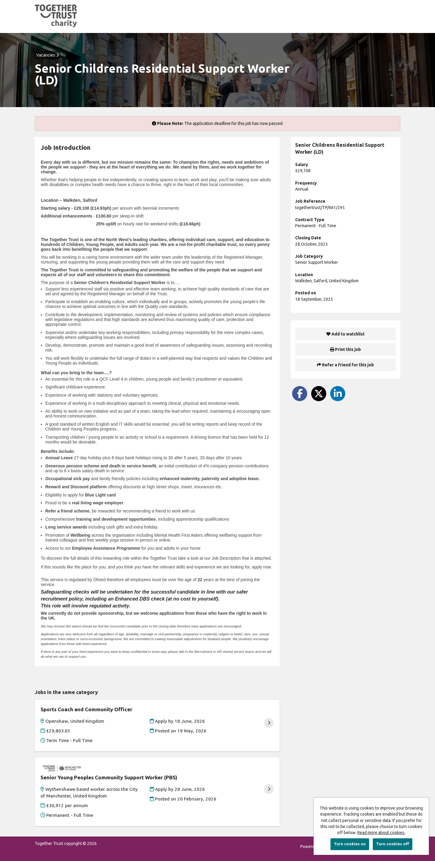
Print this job (345, 349)
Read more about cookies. (381, 832)
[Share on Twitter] (318, 393)
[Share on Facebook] (299, 393)
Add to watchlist (345, 334)
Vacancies (47, 55)
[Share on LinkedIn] (337, 393)
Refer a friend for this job (345, 364)
